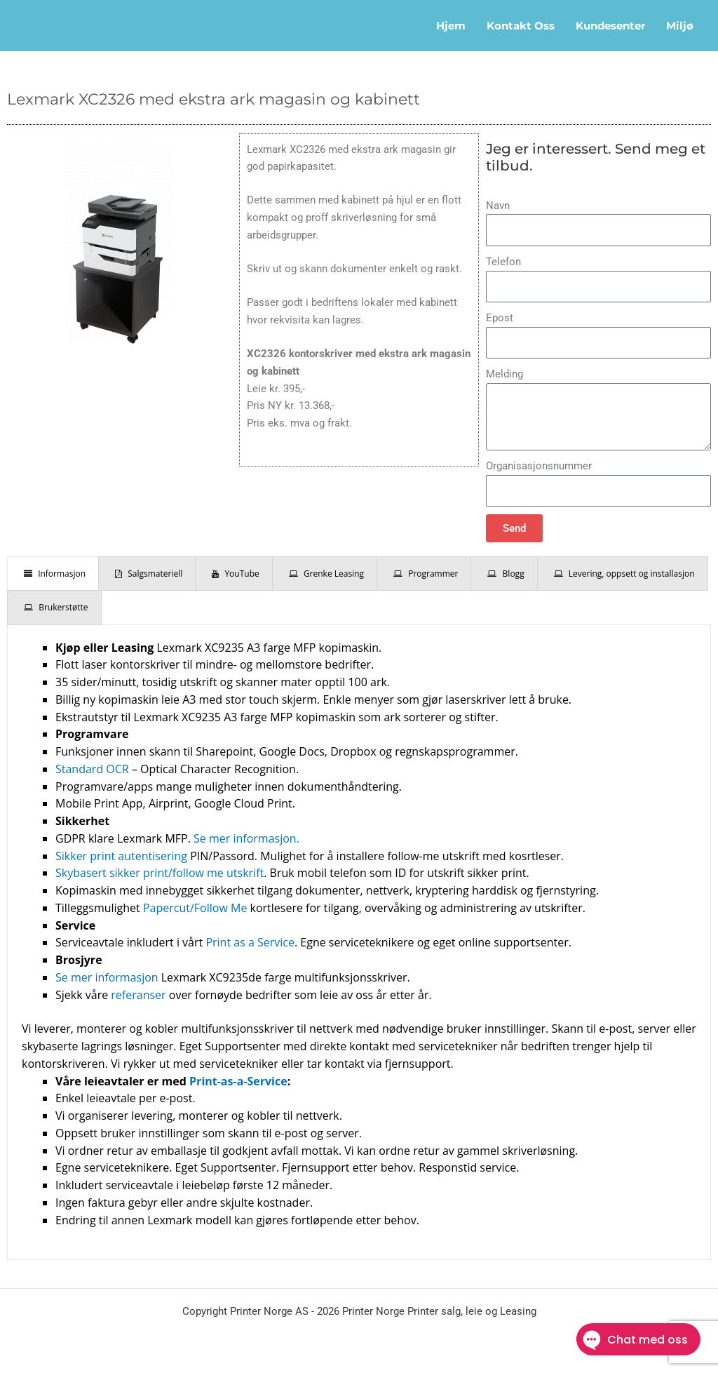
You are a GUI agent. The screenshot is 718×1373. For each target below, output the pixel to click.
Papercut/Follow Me (195, 908)
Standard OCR (92, 769)
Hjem (451, 25)
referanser (138, 995)
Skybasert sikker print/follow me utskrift (159, 872)
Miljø (679, 25)
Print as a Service (249, 942)
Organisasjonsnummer (539, 466)
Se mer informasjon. (246, 838)
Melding (504, 374)
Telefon (503, 261)
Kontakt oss (521, 25)
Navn (498, 205)
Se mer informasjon (106, 977)
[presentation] (53, 573)
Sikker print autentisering (121, 856)
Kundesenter (610, 25)
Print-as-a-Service (238, 1081)
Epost (499, 318)
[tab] (53, 573)
